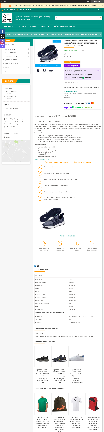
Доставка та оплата (11, 59)
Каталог (21, 26)
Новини (7, 68)
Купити (71, 62)
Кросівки (25, 34)
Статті (6, 72)
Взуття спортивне (14, 34)
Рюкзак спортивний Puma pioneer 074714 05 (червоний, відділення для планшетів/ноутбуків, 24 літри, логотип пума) (93, 423)
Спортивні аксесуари (11, 56)
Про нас (33, 26)
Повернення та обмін (11, 64)
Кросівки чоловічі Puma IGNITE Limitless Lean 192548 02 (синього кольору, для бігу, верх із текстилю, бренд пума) (59, 376)
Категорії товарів (10, 44)
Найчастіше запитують (64, 26)
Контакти (45, 26)
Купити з (71, 66)
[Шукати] (100, 18)
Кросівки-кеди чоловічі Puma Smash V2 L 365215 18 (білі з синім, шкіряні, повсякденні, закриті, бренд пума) (76, 376)
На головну (8, 26)
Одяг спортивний (10, 49)
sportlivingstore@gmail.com (14, 124)
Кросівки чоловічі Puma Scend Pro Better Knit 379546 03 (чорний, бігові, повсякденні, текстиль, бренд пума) (42, 376)
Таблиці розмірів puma (41, 159)
